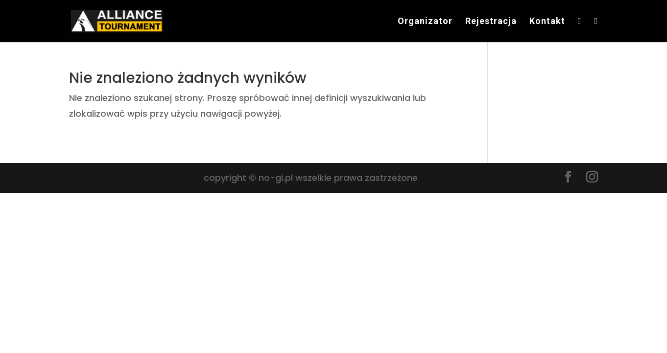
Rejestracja (491, 22)
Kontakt (547, 22)
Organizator (425, 22)
